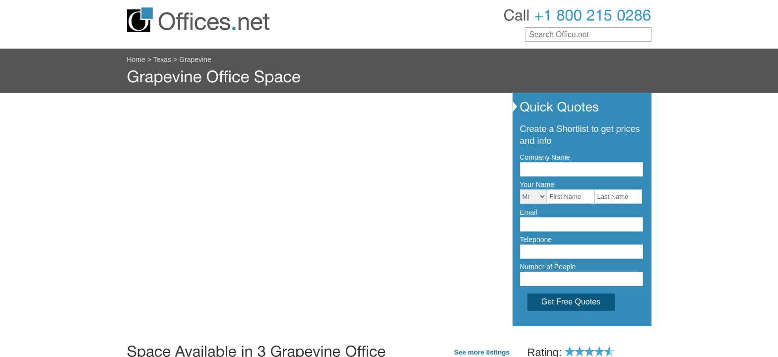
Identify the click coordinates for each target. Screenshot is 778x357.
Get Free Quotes (570, 302)
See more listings (482, 352)
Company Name (545, 157)
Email (528, 212)
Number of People (548, 266)
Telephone (536, 239)
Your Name (537, 184)
